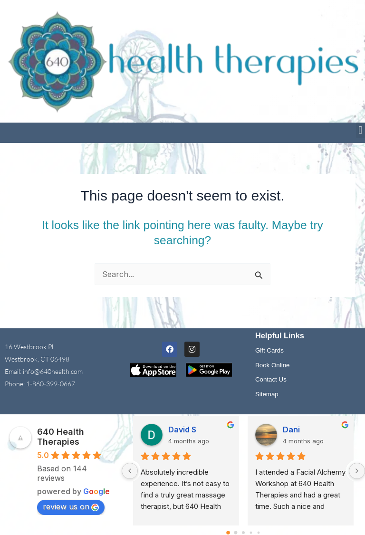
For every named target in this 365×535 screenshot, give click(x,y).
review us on (71, 506)
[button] (360, 130)
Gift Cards (269, 350)
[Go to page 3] (251, 533)
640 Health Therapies (60, 437)
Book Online (272, 365)
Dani (291, 429)
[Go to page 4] (259, 533)
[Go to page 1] (236, 533)
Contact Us (271, 379)
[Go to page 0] (228, 533)
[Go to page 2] (243, 532)
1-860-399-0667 (50, 384)
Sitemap (267, 394)
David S (182, 429)
